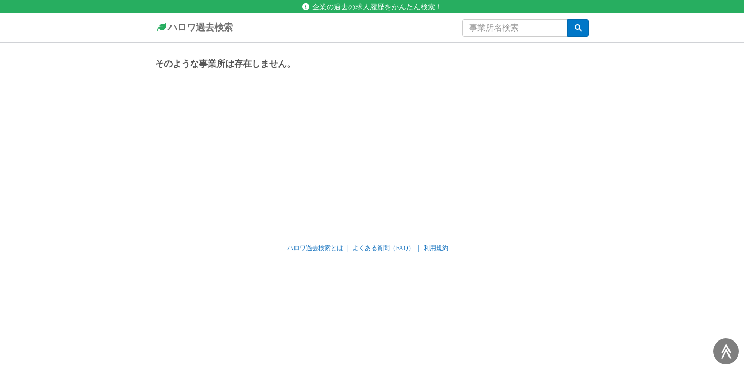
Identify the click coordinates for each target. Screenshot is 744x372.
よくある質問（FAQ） (383, 248)
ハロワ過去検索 (194, 28)
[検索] (578, 28)
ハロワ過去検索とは (315, 248)
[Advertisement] (372, 152)
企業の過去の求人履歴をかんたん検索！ (372, 7)
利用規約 (436, 248)
